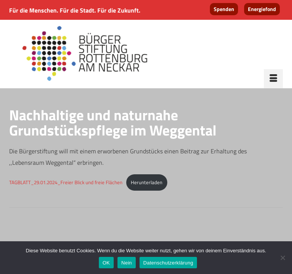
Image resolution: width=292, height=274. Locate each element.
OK (106, 263)
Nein (126, 263)
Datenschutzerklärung (168, 263)
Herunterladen (146, 182)
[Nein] (282, 257)
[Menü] (273, 78)
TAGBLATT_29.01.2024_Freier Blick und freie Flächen (65, 182)
